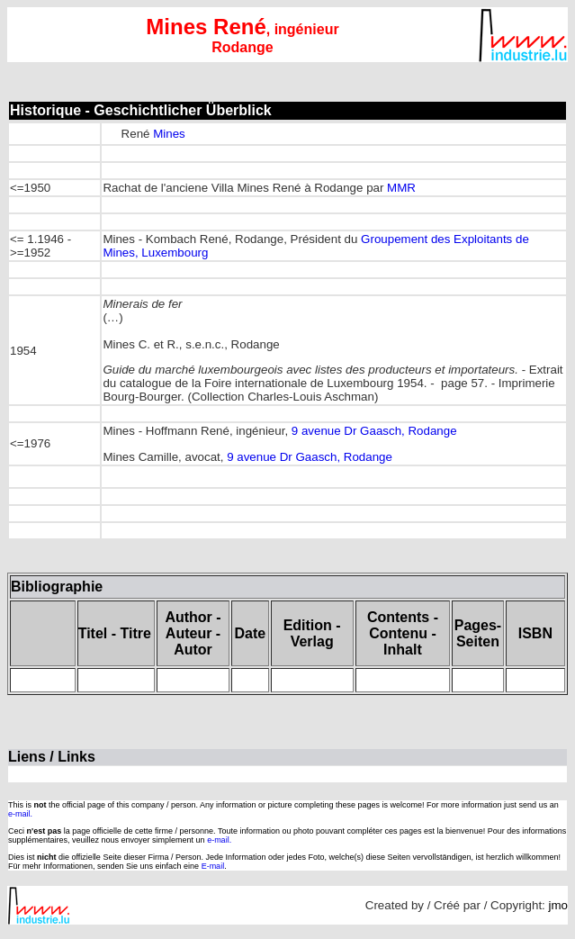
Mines (169, 133)
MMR (401, 187)
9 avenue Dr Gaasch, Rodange (374, 431)
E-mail (213, 866)
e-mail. (20, 813)
